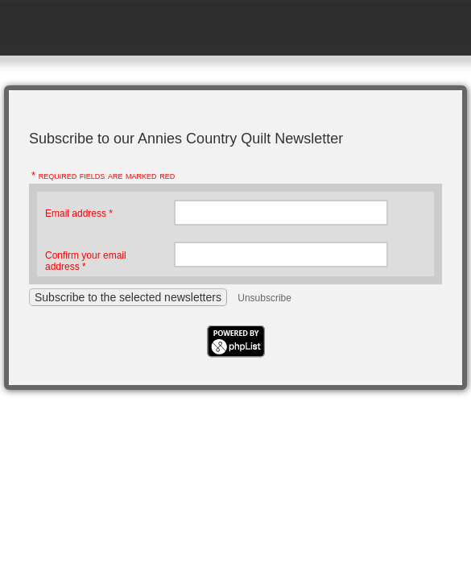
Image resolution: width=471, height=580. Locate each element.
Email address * (79, 213)
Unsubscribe (264, 298)
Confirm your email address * (85, 261)
